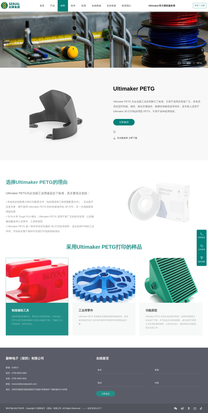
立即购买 (124, 122)
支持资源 (111, 5)
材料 (63, 5)
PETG (199, 63)
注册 (203, 5)
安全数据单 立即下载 (125, 138)
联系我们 (126, 5)
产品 (52, 5)
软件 (73, 5)
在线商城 (96, 5)
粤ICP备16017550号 (15, 411)
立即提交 (106, 396)
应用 (83, 5)
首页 (42, 5)
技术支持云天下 (95, 411)
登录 (197, 5)
